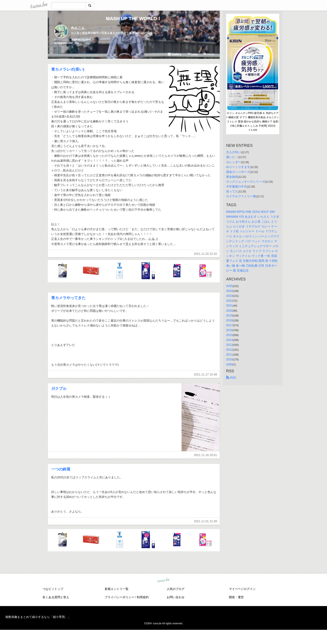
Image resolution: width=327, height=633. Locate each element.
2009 (229, 364)
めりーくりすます (238, 167)
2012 (229, 349)
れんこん (78, 28)
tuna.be (163, 580)
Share (208, 54)
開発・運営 (236, 597)
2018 (229, 320)
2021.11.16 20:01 (205, 455)
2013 (229, 344)
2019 (229, 315)
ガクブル (58, 389)
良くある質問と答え (55, 597)
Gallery (174, 54)
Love (192, 54)
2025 (229, 286)
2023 (229, 295)
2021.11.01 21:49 (205, 521)
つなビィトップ (52, 589)
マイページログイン (242, 589)
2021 (229, 305)
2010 (229, 359)
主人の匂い (233, 152)
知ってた (232, 191)
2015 (229, 335)
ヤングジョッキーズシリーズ (245, 181)
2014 (229, 340)
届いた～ (232, 157)
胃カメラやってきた (68, 298)
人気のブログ (176, 589)
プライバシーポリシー (119, 597)
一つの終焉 (60, 469)
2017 (229, 325)
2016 (229, 330)
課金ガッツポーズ (238, 172)
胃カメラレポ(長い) (67, 69)
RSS (231, 377)
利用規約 (143, 597)
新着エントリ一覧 (116, 589)
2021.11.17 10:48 (205, 374)
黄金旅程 (232, 176)
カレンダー (233, 162)
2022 (229, 300)
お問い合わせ (176, 597)
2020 (229, 310)
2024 (229, 291)
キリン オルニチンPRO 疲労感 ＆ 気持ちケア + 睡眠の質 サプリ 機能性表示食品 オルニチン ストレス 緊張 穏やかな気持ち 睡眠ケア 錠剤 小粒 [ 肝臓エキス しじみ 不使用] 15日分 (252, 119)
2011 (229, 354)
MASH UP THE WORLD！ (134, 18)
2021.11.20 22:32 (205, 253)
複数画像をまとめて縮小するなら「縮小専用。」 (38, 617)
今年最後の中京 (236, 186)
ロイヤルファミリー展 (241, 196)
